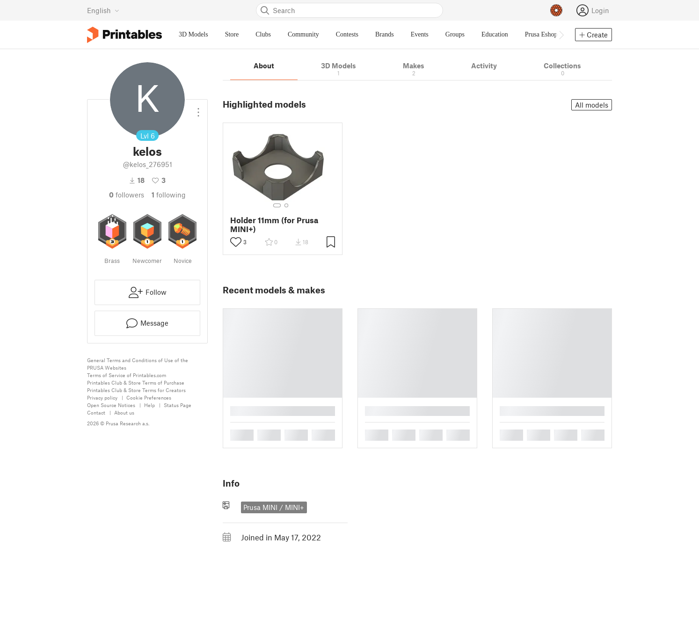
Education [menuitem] (494, 34)
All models (591, 105)
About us (124, 412)
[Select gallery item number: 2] (286, 205)
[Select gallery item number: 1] (277, 205)
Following (169, 194)
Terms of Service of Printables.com (126, 375)
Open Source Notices (111, 405)
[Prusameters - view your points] (556, 10)
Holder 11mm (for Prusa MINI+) (274, 224)
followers (126, 194)
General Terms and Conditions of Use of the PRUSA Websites (137, 364)
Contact (96, 412)
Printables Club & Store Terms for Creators (136, 390)
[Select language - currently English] (103, 10)
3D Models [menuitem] (193, 34)
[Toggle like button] (235, 242)
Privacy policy (102, 397)
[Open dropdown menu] (198, 108)
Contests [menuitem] (347, 34)
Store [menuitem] (232, 34)
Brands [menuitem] (384, 34)
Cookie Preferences (148, 397)
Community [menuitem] (303, 34)
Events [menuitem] (420, 34)
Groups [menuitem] (455, 34)
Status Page (177, 405)
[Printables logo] (124, 35)
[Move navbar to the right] (561, 35)
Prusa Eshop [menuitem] (541, 34)
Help (149, 405)
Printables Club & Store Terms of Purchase (135, 382)
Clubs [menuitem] (263, 34)
